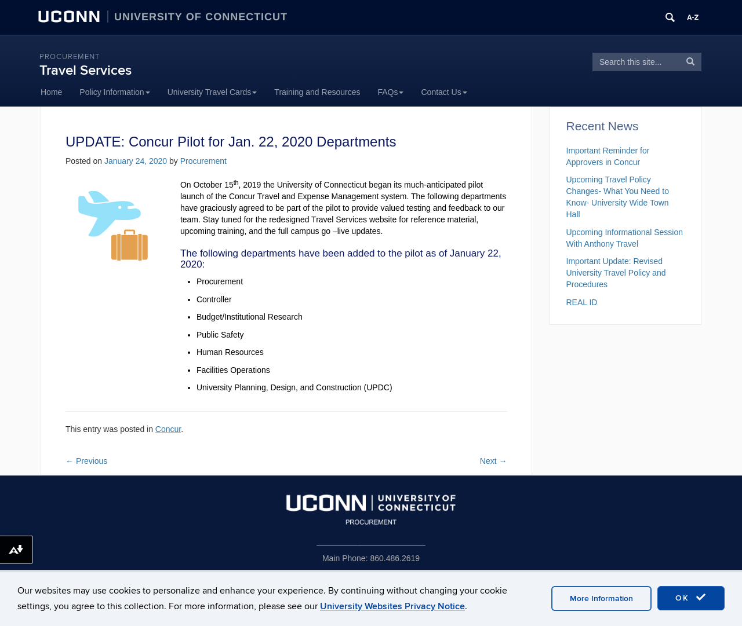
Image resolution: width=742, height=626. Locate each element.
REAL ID (582, 302)
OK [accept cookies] (691, 597)
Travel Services (85, 70)
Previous (86, 461)
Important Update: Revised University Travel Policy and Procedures (616, 273)
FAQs (390, 92)
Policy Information (114, 92)
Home (51, 92)
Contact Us (444, 92)
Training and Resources (317, 92)
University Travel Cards (212, 92)
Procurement (69, 56)
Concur (168, 429)
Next (493, 461)
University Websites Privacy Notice (392, 606)
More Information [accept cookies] (601, 598)
